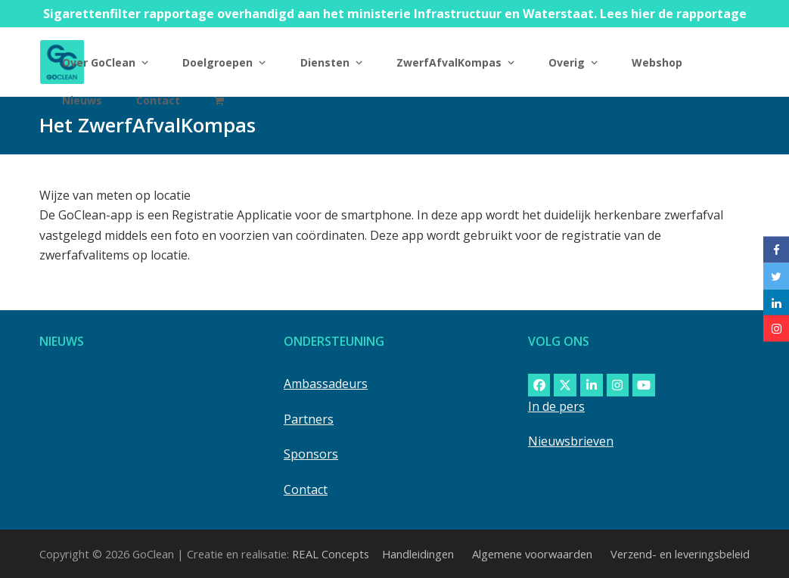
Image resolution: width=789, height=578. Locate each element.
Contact (306, 489)
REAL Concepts (330, 553)
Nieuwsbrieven (570, 441)
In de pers (556, 406)
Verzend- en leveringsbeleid (680, 553)
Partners (309, 419)
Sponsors (311, 454)
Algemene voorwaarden (532, 553)
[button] (219, 100)
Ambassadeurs (326, 383)
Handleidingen (418, 553)
